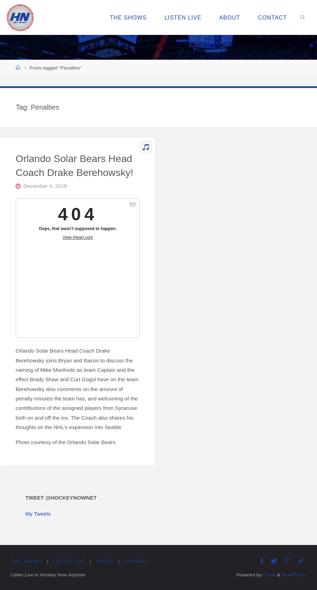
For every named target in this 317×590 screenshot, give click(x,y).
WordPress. (293, 574)
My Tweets (38, 514)
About (105, 561)
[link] (303, 17)
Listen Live (69, 561)
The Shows (26, 561)
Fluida (269, 574)
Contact (137, 561)
